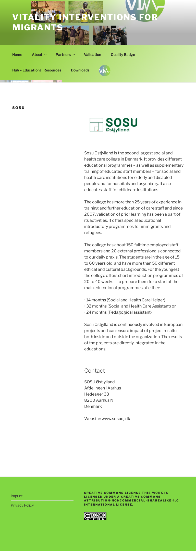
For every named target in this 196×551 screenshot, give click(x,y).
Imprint (16, 496)
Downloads (80, 70)
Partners (66, 54)
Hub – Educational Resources (36, 70)
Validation (92, 54)
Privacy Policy (22, 505)
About (39, 54)
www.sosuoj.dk (116, 418)
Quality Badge (123, 54)
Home (17, 54)
